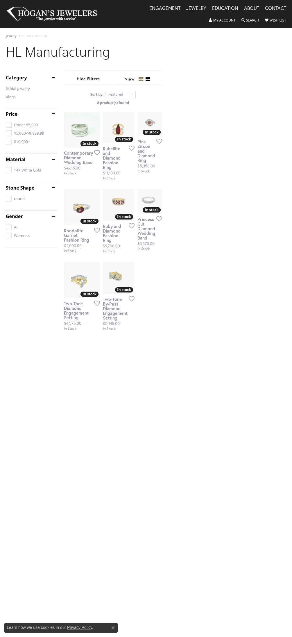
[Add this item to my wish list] (131, 188)
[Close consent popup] (113, 627)
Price (11, 114)
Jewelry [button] (196, 8)
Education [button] (225, 8)
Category (16, 77)
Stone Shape (20, 187)
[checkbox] (22, 124)
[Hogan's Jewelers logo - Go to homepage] (54, 14)
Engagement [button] (164, 8)
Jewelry (11, 36)
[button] (222, 20)
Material (15, 159)
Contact (275, 8)
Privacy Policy (79, 627)
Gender (14, 216)
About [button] (251, 8)
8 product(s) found (175, 102)
